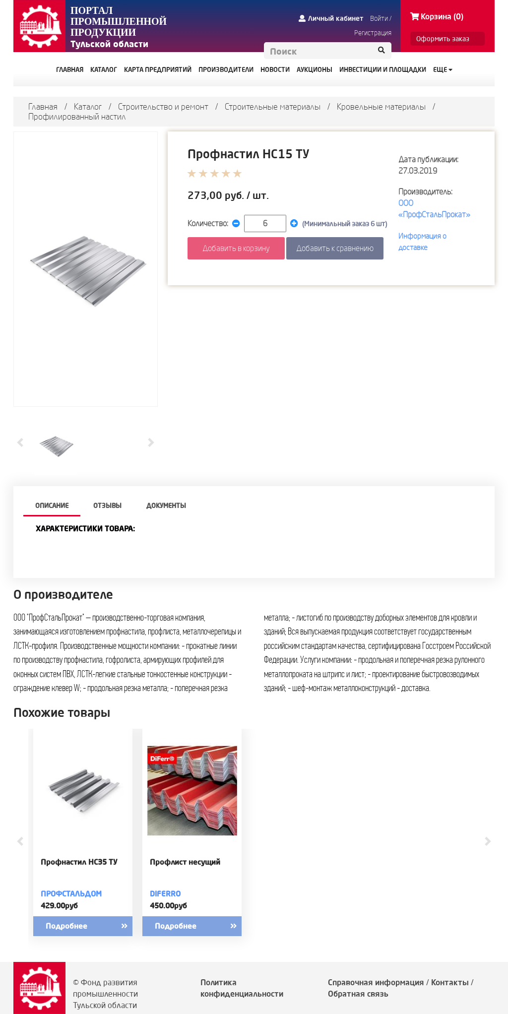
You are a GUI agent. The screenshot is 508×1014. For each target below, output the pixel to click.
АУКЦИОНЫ (314, 69)
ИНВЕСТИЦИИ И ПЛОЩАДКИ (382, 69)
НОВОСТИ (275, 69)
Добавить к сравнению (335, 248)
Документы (166, 505)
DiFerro (165, 893)
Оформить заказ (442, 38)
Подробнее (95, 926)
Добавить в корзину (236, 248)
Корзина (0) (436, 16)
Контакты (450, 982)
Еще (442, 69)
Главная (43, 106)
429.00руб (59, 905)
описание (51, 505)
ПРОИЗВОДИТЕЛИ (226, 69)
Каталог (88, 106)
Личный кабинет (331, 18)
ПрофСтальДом (71, 893)
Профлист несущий (185, 862)
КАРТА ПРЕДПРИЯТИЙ (157, 69)
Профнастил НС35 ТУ (79, 862)
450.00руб (168, 905)
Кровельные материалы (381, 106)
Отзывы (107, 505)
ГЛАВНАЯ (69, 69)
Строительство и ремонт (163, 106)
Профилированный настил (77, 116)
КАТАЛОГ (103, 69)
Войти (379, 18)
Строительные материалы (272, 106)
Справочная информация (376, 982)
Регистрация (372, 32)
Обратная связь (358, 994)
